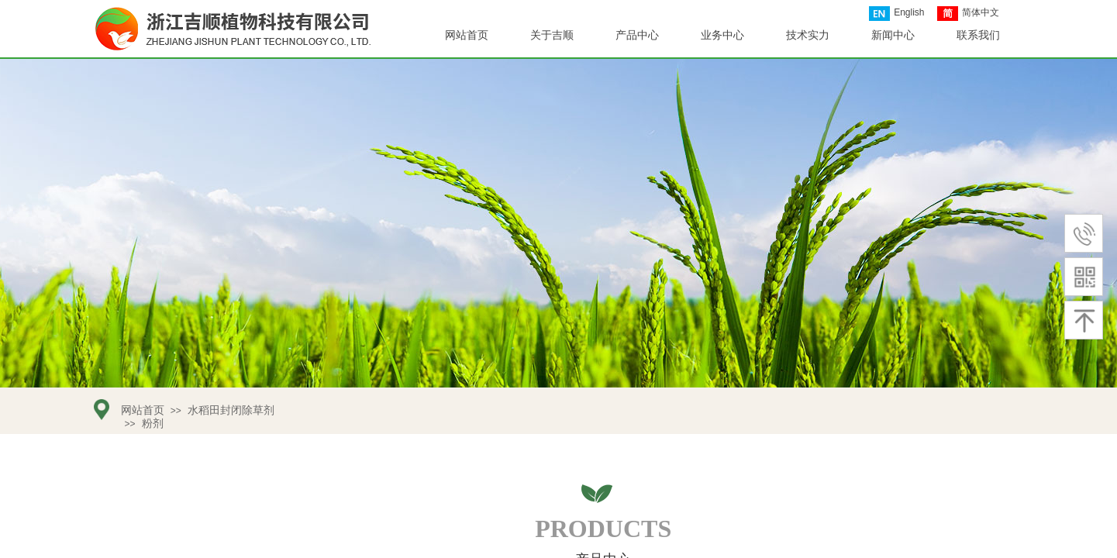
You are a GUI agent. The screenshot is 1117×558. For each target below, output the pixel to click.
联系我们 (978, 35)
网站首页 (466, 35)
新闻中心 (893, 35)
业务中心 (722, 35)
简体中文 (968, 13)
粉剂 (153, 423)
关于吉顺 (552, 35)
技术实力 (807, 35)
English (896, 13)
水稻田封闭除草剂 (231, 410)
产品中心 (637, 35)
